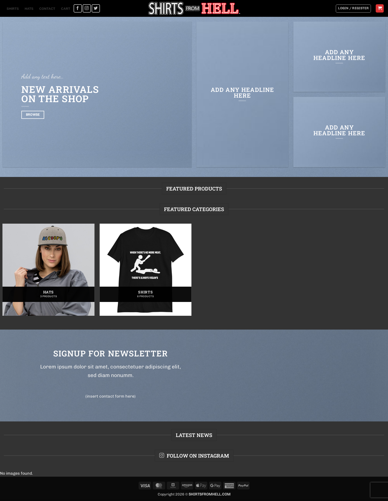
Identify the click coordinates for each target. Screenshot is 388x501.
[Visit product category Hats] (49, 270)
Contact (47, 9)
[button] (353, 9)
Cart (65, 9)
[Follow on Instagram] (87, 8)
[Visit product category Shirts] (145, 270)
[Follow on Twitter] (96, 8)
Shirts (13, 9)
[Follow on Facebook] (78, 8)
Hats (29, 9)
